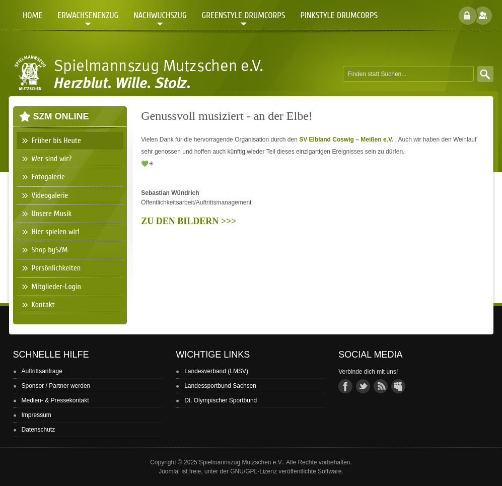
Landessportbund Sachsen (220, 385)
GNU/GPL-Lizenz (253, 471)
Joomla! (169, 471)
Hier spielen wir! (56, 231)
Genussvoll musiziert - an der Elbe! (227, 115)
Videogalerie (50, 195)
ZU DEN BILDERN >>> (188, 221)
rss (381, 386)
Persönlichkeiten (56, 267)
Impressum (36, 415)
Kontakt (43, 304)
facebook (345, 386)
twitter (363, 386)
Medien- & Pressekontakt (55, 400)
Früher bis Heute (56, 140)
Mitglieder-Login (56, 286)
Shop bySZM (50, 249)
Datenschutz (38, 429)
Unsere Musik (52, 213)
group (398, 386)
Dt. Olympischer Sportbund (220, 400)
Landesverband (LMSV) (216, 371)
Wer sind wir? (52, 158)
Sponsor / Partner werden (56, 385)
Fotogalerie (48, 176)
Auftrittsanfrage (42, 371)
